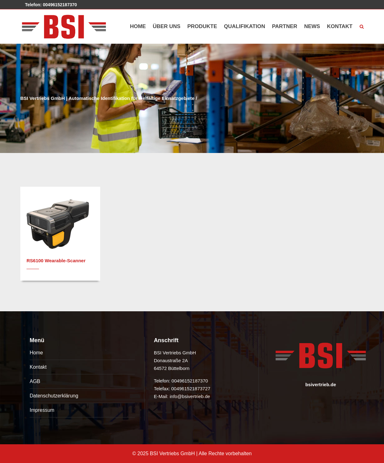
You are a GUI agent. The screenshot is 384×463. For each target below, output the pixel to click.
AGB (35, 381)
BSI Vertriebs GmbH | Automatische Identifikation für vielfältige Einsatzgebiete (107, 98)
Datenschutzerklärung (54, 395)
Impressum (42, 410)
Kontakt (38, 367)
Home (36, 352)
